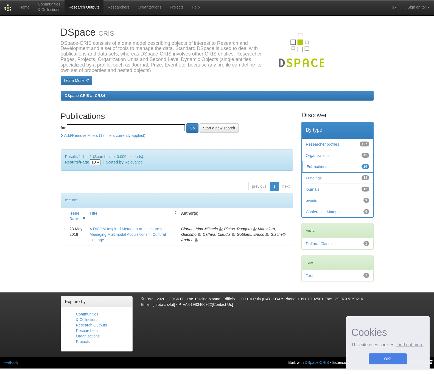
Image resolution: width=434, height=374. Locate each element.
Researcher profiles (322, 144)
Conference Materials (324, 212)
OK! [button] (387, 359)
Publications (317, 167)
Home (24, 7)
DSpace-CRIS (317, 362)
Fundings (314, 178)
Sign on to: (417, 7)
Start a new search (219, 128)
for (63, 128)
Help (196, 7)
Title (93, 213)
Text (309, 275)
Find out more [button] (410, 344)
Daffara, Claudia (320, 244)
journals (312, 189)
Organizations (149, 7)
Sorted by (115, 162)
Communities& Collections (49, 7)
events (311, 200)
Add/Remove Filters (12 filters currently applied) (103, 135)
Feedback (9, 363)
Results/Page (77, 162)
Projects (177, 7)
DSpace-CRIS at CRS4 (85, 95)
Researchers (118, 7)
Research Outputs (84, 7)
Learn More (76, 80)
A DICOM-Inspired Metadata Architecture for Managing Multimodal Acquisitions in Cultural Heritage (127, 234)
